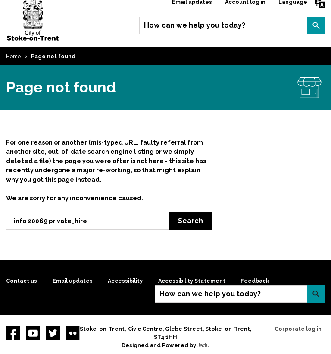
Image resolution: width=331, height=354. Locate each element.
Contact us (21, 281)
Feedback (254, 281)
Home (13, 56)
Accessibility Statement (191, 281)
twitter (53, 333)
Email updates (73, 281)
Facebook (13, 333)
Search (316, 25)
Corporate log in (298, 329)
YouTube (33, 333)
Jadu (203, 345)
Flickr (73, 333)
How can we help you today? (194, 25)
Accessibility (125, 281)
